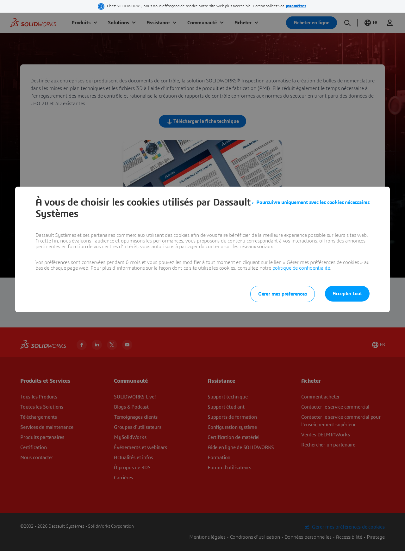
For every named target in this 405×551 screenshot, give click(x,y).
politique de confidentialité (301, 268)
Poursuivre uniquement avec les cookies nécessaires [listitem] (313, 202)
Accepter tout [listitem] (347, 293)
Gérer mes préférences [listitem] (282, 293)
